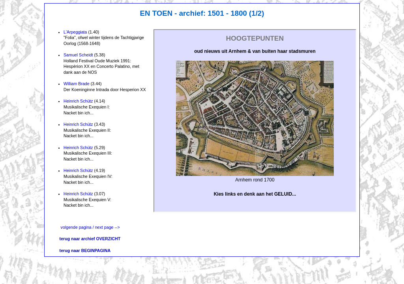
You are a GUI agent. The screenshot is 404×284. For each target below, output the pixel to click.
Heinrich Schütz (78, 101)
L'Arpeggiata (75, 32)
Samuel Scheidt (78, 54)
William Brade (77, 83)
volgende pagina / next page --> (90, 227)
